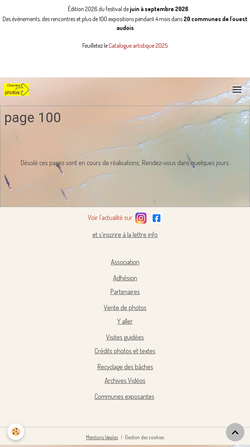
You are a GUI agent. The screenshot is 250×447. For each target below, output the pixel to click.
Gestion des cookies (144, 437)
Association (125, 262)
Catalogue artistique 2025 (138, 45)
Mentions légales (102, 437)
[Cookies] (15, 431)
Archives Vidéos (125, 380)
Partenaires (125, 291)
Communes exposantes (124, 396)
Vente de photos (125, 307)
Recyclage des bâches (125, 367)
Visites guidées (125, 337)
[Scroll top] (235, 432)
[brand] (18, 89)
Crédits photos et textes (125, 351)
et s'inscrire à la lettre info (125, 234)
